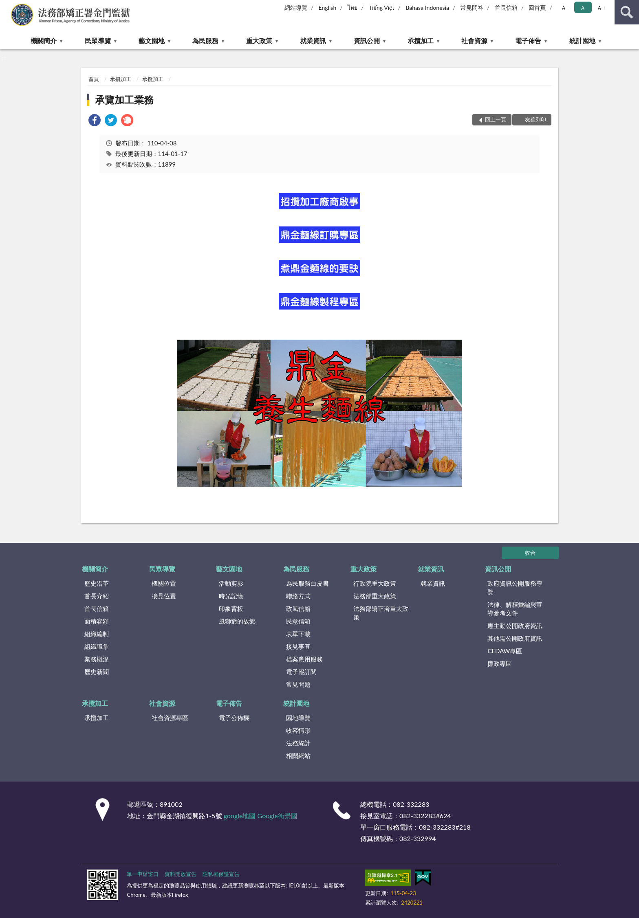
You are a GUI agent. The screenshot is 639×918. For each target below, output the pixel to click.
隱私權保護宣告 (221, 874)
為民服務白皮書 (307, 583)
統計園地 (582, 40)
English (328, 7)
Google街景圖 (277, 815)
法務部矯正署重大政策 (380, 613)
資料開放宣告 (180, 874)
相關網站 (298, 755)
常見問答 (472, 7)
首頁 (93, 79)
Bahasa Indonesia (427, 7)
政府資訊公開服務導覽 (514, 587)
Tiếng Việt (381, 7)
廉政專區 (499, 663)
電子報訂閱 (301, 671)
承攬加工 (421, 40)
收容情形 (298, 730)
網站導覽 (295, 7)
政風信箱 (298, 608)
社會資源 (474, 40)
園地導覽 (298, 717)
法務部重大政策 (374, 596)
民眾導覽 (98, 40)
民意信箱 (298, 621)
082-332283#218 (445, 827)
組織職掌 (96, 646)
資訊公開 (367, 40)
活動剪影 (231, 583)
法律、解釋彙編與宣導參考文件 (514, 609)
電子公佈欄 (234, 717)
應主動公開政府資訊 (514, 625)
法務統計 (298, 743)
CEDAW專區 (504, 650)
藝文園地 (152, 40)
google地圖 (240, 815)
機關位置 (164, 583)
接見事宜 (298, 646)
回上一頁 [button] (495, 119)
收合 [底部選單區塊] (530, 552)
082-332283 (411, 804)
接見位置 (164, 596)
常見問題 (298, 684)
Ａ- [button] (564, 7)
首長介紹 (96, 596)
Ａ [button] (583, 7)
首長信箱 (506, 7)
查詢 (627, 12)
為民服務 (205, 40)
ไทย (352, 7)
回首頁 (537, 7)
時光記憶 (231, 596)
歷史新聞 (96, 671)
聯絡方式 (298, 596)
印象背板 (231, 608)
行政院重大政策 (374, 583)
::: (6, 6)
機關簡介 (44, 40)
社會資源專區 (170, 717)
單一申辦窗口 (143, 874)
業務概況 (96, 659)
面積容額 (96, 621)
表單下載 (298, 633)
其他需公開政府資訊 (514, 638)
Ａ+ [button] (601, 7)
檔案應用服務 (304, 659)
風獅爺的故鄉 (237, 621)
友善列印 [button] (535, 119)
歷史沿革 (96, 583)
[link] (94, 121)
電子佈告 (528, 40)
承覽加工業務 (124, 99)
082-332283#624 (425, 815)
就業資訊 (313, 40)
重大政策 (259, 40)
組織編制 (96, 633)
